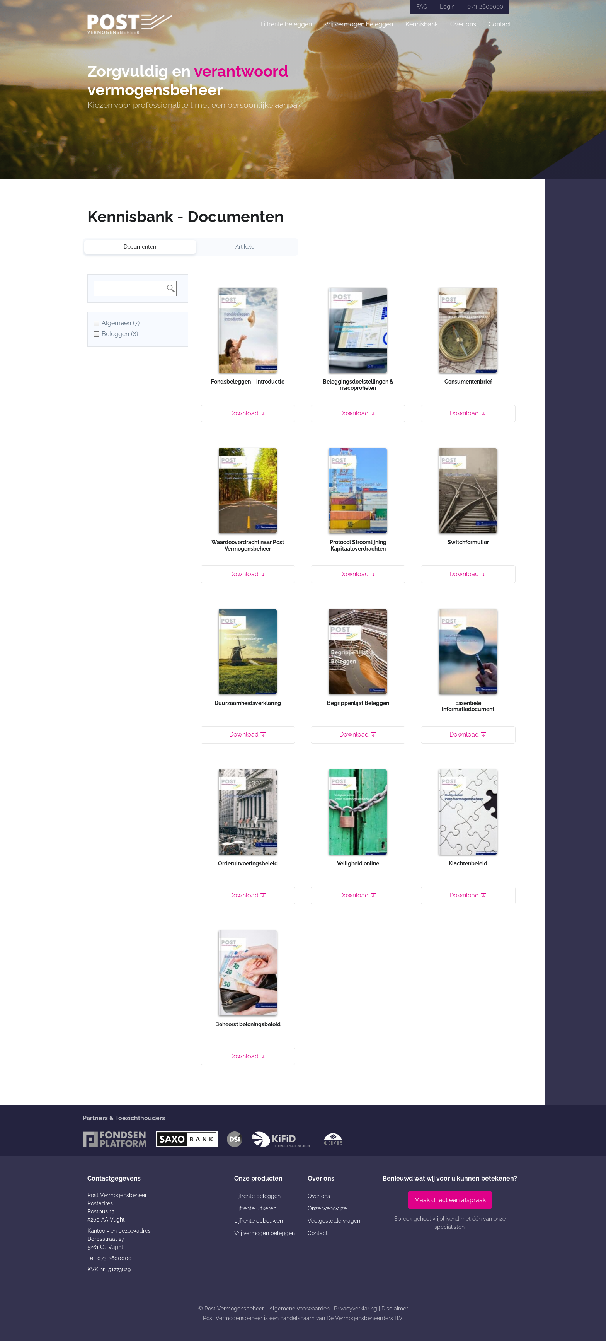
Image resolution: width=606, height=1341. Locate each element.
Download (247, 413)
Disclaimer (394, 1308)
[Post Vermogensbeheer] (129, 24)
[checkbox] (138, 323)
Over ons (463, 24)
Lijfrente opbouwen (258, 1221)
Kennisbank (421, 24)
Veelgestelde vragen (334, 1221)
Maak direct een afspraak (450, 1200)
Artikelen (246, 247)
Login (447, 6)
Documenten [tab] (140, 247)
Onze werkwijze (327, 1208)
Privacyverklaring (355, 1308)
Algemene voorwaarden (299, 1308)
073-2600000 (485, 6)
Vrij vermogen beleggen (358, 24)
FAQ (421, 6)
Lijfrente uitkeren (255, 1208)
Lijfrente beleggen (286, 24)
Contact (500, 24)
